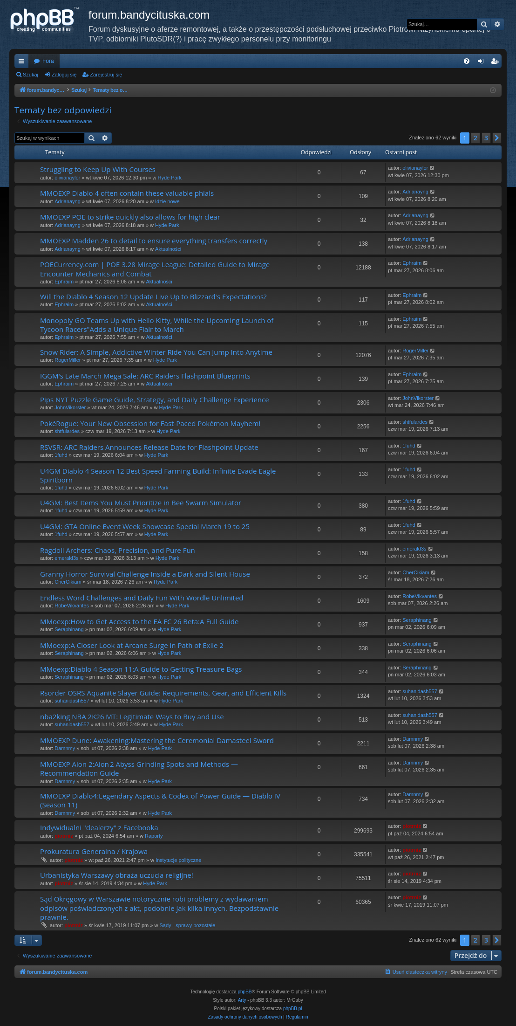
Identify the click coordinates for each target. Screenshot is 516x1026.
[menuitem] (467, 61)
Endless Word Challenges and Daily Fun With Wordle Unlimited (142, 597)
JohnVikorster (70, 407)
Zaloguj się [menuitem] (483, 63)
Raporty (154, 836)
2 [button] (475, 137)
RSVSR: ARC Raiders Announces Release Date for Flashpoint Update (149, 447)
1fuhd (61, 455)
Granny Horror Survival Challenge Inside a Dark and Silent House (145, 573)
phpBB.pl (292, 1008)
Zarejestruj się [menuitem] (496, 63)
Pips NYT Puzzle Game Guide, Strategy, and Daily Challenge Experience (154, 399)
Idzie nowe (167, 201)
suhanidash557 (71, 700)
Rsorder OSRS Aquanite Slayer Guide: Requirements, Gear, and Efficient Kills (163, 692)
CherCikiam (67, 582)
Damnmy (64, 748)
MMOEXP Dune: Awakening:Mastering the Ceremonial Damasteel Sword (157, 740)
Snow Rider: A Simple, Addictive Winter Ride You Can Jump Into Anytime (156, 352)
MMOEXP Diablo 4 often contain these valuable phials (127, 193)
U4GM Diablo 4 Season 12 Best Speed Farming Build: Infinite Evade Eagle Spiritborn (158, 475)
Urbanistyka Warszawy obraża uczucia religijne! (116, 875)
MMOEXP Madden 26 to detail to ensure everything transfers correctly (153, 240)
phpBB (245, 991)
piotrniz (63, 836)
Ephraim (64, 281)
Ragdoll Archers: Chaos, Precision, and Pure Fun (117, 550)
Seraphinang (68, 629)
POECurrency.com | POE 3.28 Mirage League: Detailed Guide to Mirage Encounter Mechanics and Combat (155, 269)
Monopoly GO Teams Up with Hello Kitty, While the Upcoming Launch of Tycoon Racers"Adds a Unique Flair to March (156, 325)
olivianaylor (67, 177)
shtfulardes (67, 431)
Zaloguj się (64, 74)
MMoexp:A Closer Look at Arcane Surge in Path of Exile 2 (132, 645)
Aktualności (168, 249)
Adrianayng (67, 201)
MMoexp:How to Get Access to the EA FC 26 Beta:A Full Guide (139, 621)
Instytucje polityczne (178, 860)
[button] (497, 138)
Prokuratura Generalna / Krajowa (94, 851)
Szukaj (30, 74)
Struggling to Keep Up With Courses (98, 169)
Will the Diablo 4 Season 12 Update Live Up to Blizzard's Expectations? (153, 296)
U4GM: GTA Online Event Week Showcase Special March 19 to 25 (145, 526)
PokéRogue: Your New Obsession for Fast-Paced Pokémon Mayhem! (150, 423)
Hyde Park (170, 177)
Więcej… (23, 63)
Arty (242, 1000)
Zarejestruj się (106, 74)
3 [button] (486, 137)
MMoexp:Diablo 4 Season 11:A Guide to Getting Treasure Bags (141, 669)
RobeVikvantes (71, 605)
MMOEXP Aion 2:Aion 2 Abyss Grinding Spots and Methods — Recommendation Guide (139, 768)
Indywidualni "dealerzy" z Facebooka (99, 827)
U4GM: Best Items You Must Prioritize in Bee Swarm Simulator (140, 502)
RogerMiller (67, 360)
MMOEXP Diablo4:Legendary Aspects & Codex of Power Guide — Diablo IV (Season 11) (160, 800)
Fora (48, 61)
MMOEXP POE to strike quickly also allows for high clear (130, 216)
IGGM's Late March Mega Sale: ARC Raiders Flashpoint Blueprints (145, 375)
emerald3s (66, 558)
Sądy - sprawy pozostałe (187, 925)
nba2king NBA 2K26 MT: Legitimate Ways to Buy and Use (132, 716)
